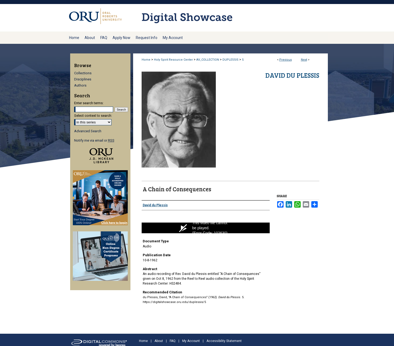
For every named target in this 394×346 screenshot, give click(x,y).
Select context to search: (93, 116)
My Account (191, 341)
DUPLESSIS (230, 59)
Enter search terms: (89, 103)
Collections (82, 73)
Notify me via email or (94, 140)
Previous (285, 59)
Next (304, 59)
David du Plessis (292, 75)
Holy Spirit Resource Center (173, 59)
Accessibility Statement (224, 341)
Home (146, 59)
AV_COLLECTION (207, 59)
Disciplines (82, 79)
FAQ (173, 341)
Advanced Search (87, 131)
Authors (80, 85)
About (158, 341)
